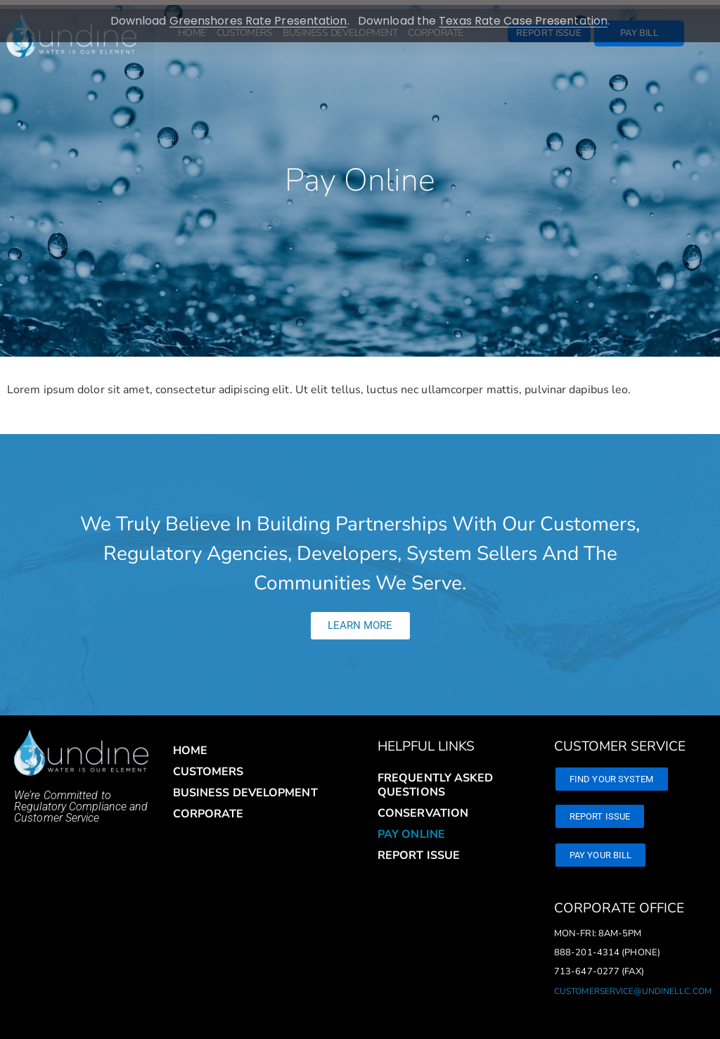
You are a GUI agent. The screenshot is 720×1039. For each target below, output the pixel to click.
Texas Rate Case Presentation (523, 21)
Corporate (208, 804)
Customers (208, 762)
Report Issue (419, 846)
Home (190, 741)
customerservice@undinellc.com (633, 982)
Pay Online (411, 825)
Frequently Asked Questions (436, 776)
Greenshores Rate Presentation (258, 21)
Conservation (423, 804)
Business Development (245, 783)
